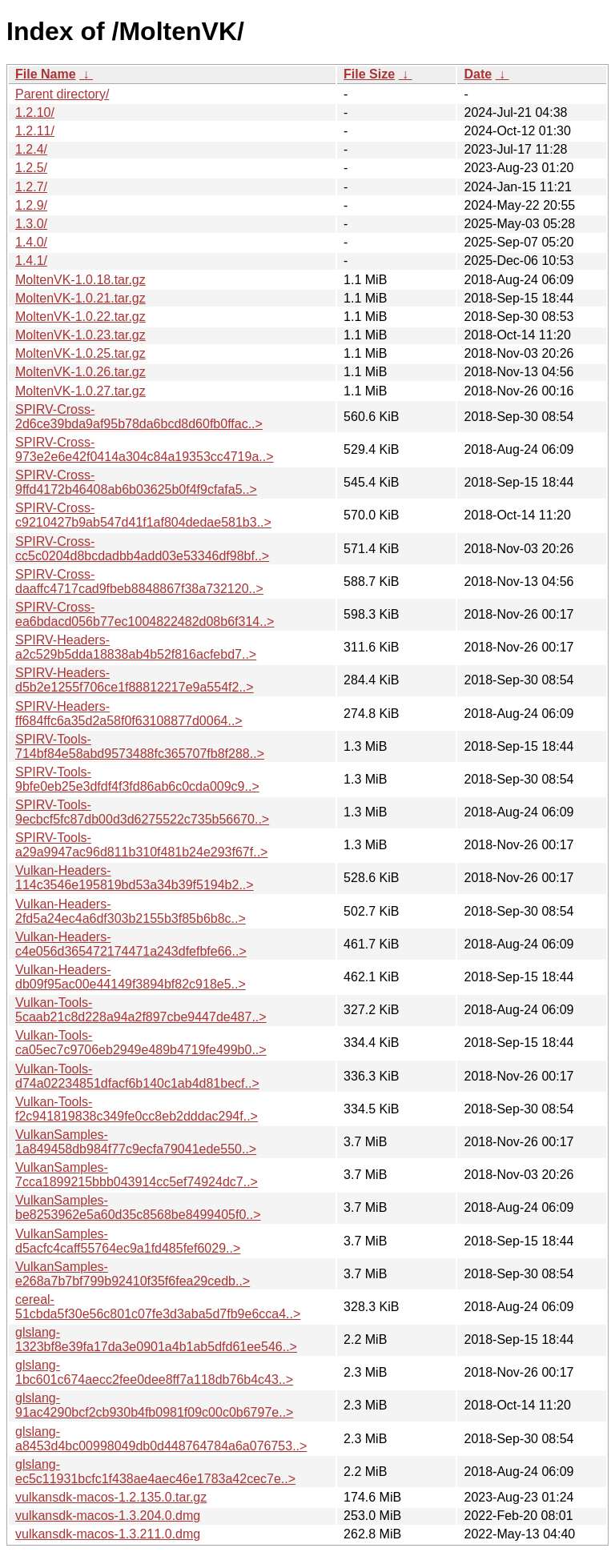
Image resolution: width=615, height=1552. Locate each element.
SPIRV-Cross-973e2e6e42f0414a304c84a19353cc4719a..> (144, 449)
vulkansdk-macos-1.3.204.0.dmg (107, 1515)
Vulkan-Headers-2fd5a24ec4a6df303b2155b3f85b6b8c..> (130, 911)
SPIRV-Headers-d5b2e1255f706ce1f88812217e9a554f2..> (134, 680)
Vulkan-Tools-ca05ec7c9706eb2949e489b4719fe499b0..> (141, 1043)
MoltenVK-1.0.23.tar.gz (80, 335)
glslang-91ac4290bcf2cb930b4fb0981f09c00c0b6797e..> (154, 1405)
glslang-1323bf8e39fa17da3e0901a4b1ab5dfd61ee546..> (156, 1339)
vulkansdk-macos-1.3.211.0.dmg (107, 1534)
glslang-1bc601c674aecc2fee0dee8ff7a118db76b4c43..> (154, 1372)
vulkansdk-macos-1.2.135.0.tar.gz (111, 1497)
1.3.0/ (31, 224)
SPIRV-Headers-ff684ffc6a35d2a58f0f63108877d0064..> (129, 714)
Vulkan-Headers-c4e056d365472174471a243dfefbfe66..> (131, 944)
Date (478, 74)
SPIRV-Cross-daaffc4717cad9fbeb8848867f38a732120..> (139, 581)
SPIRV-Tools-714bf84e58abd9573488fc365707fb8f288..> (139, 746)
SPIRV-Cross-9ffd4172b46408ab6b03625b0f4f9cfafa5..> (136, 482)
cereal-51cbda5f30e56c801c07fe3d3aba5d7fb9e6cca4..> (157, 1307)
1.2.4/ (31, 149)
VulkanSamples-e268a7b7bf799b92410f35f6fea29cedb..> (132, 1274)
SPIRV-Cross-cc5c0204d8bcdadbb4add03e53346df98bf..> (142, 549)
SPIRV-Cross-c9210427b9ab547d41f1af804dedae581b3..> (143, 515)
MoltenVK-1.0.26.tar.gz (80, 372)
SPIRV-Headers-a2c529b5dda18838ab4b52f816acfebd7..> (135, 647)
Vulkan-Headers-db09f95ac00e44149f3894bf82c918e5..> (130, 977)
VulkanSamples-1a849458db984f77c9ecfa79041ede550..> (135, 1142)
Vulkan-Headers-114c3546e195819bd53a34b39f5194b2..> (134, 878)
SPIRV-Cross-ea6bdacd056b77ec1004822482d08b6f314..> (144, 614)
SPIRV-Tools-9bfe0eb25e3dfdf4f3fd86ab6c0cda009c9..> (137, 779)
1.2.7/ (31, 187)
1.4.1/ (31, 260)
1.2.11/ (34, 131)
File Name (45, 74)
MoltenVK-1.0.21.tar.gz (80, 298)
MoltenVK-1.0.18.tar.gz (80, 280)
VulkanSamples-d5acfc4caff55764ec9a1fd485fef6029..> (127, 1241)
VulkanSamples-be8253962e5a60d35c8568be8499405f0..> (138, 1207)
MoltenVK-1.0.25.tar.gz (80, 353)
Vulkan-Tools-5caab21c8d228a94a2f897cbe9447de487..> (141, 1010)
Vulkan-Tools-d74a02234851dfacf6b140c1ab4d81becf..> (137, 1076)
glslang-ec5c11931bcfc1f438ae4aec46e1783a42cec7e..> (155, 1472)
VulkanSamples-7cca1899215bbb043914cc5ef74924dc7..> (136, 1175)
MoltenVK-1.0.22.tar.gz (80, 316)
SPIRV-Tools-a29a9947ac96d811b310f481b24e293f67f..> (141, 845)
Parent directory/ (62, 94)
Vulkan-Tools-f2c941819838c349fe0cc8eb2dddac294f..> (136, 1109)
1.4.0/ (31, 242)
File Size (369, 74)
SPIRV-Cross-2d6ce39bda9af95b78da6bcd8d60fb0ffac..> (139, 417)
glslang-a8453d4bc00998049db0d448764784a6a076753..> (161, 1439)
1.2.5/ (31, 167)
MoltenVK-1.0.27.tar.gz (80, 391)
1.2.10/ (34, 112)
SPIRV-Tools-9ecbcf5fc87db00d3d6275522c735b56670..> (142, 812)
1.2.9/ (31, 205)
